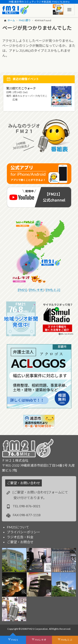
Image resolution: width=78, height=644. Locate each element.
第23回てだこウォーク (21, 88)
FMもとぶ (66, 639)
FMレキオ (40, 639)
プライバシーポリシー (23, 532)
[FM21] (22, 290)
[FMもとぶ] (53, 290)
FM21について (18, 527)
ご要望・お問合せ (20, 542)
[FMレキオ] (36, 290)
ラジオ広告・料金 (20, 537)
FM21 (14, 639)
